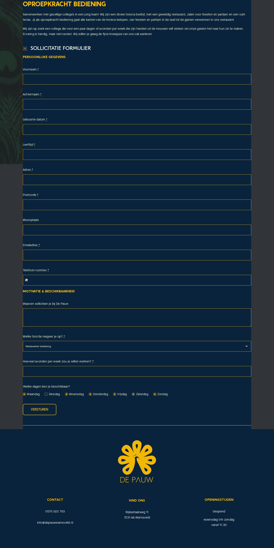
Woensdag (76, 394)
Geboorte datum (35, 119)
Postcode (31, 195)
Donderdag (100, 394)
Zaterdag (142, 394)
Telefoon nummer (36, 270)
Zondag (162, 394)
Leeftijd (29, 145)
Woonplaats (31, 220)
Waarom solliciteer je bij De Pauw (45, 304)
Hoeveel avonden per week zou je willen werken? (58, 361)
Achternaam (32, 94)
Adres (28, 170)
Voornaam (31, 69)
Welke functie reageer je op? (44, 336)
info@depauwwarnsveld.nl (55, 523)
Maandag (33, 394)
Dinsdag (54, 394)
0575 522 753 (55, 511)
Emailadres (31, 245)
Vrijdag (122, 394)
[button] (137, 48)
